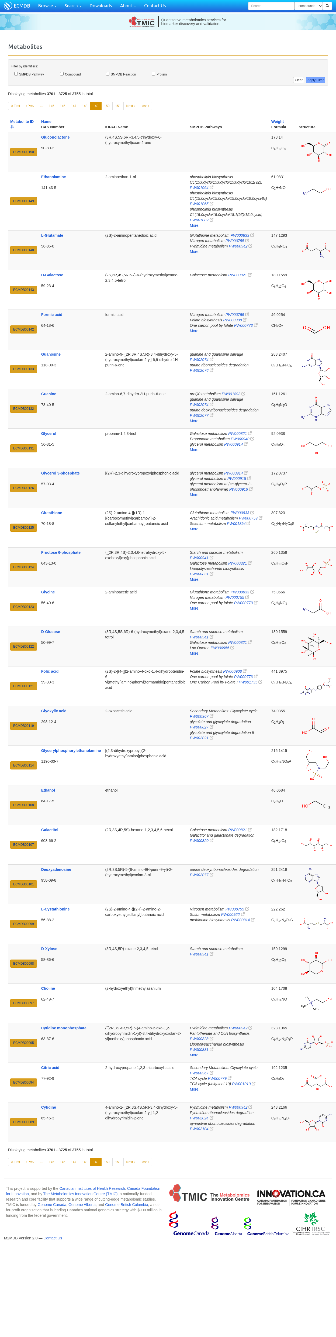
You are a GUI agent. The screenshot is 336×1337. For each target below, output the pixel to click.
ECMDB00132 (23, 409)
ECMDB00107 (23, 845)
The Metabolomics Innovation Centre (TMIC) (80, 1194)
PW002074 (201, 360)
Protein (159, 74)
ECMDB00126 (23, 488)
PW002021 (201, 738)
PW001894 (238, 523)
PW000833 (242, 235)
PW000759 (250, 518)
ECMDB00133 (23, 369)
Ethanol (48, 790)
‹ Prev (30, 106)
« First (15, 106)
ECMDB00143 (23, 290)
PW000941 (201, 558)
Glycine (48, 592)
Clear (299, 80)
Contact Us (155, 5)
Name (46, 121)
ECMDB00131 (23, 448)
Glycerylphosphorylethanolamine (71, 750)
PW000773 (246, 325)
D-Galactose (52, 275)
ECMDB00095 (23, 1043)
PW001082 (201, 220)
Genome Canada (52, 1204)
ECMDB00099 (23, 924)
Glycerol (48, 433)
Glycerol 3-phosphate (60, 473)
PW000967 (201, 716)
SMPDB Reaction (121, 74)
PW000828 (201, 1039)
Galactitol (49, 830)
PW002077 (201, 415)
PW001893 (233, 394)
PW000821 (240, 275)
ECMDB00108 (23, 805)
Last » (145, 106)
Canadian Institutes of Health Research (92, 1188)
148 (84, 106)
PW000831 (201, 574)
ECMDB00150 (23, 152)
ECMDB (22, 5)
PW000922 (232, 914)
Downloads (101, 5)
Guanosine (51, 354)
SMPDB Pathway (29, 74)
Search (73, 5)
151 (118, 106)
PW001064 (201, 187)
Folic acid (50, 671)
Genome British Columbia (126, 1204)
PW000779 (219, 1078)
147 (73, 106)
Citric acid (50, 1068)
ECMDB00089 (23, 1122)
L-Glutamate (52, 235)
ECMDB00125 (23, 528)
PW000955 (222, 648)
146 (62, 106)
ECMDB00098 (23, 963)
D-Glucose (50, 632)
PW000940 (242, 439)
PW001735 (250, 682)
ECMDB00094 (23, 1082)
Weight (277, 121)
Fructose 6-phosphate (61, 552)
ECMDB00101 (23, 884)
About (128, 5)
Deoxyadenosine (56, 869)
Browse (47, 5)
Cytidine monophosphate (63, 1028)
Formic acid (52, 314)
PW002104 (201, 1129)
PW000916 (241, 489)
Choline (48, 988)
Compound (70, 74)
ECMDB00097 (23, 1003)
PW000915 (239, 478)
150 (107, 106)
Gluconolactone (55, 137)
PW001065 (201, 204)
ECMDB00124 (23, 567)
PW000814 (243, 920)
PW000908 (235, 320)
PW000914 (236, 444)
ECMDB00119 (23, 726)
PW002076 (201, 370)
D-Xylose (49, 949)
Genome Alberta (82, 1204)
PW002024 (201, 1118)
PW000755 (237, 241)
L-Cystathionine (55, 909)
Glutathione (51, 513)
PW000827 (201, 727)
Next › (130, 106)
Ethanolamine (53, 177)
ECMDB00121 (23, 686)
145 (51, 106)
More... (196, 225)
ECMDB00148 (23, 250)
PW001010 (243, 1084)
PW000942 (240, 246)
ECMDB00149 (23, 201)
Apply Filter (315, 80)
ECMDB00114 (23, 765)
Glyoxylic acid (54, 711)
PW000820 (201, 840)
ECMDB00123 (23, 607)
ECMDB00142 (23, 329)
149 (95, 106)
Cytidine (48, 1107)
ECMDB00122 (23, 646)
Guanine (48, 394)
